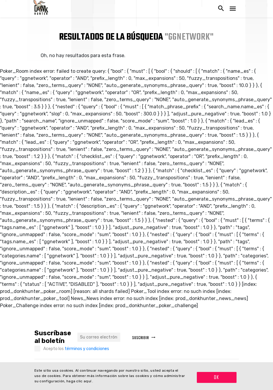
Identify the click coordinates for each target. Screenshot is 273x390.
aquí (88, 381)
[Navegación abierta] (233, 9)
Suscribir (143, 338)
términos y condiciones (87, 348)
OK (216, 377)
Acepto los (76, 348)
